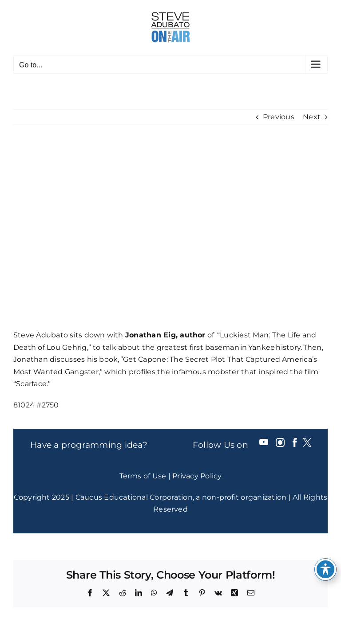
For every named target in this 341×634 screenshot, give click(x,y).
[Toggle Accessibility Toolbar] (325, 569)
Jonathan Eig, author (165, 335)
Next (312, 117)
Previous (278, 117)
